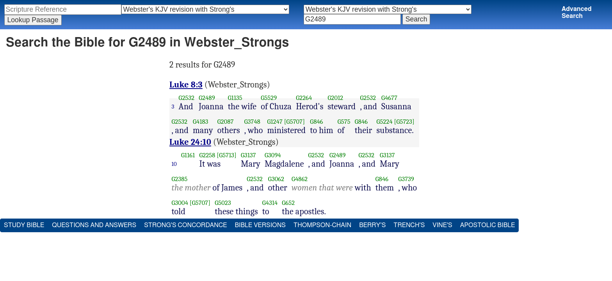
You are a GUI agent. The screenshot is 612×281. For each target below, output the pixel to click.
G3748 (252, 121)
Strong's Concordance (185, 225)
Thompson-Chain (322, 225)
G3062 (276, 179)
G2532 (187, 97)
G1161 (188, 155)
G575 (344, 121)
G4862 (300, 179)
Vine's (442, 225)
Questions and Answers (94, 225)
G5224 (384, 121)
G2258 (207, 155)
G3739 (406, 179)
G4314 (270, 202)
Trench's (409, 225)
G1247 (275, 121)
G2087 (225, 121)
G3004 (180, 202)
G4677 (389, 97)
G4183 (200, 121)
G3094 (273, 155)
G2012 (335, 97)
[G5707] (294, 121)
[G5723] (404, 121)
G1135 (235, 97)
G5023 (223, 202)
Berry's (372, 225)
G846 (316, 121)
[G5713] (227, 155)
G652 (288, 202)
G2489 (207, 97)
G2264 (304, 97)
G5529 (269, 97)
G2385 (180, 179)
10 (174, 163)
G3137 (248, 155)
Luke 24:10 (190, 142)
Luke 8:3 (186, 85)
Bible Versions (260, 225)
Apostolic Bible (487, 225)
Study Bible (24, 225)
